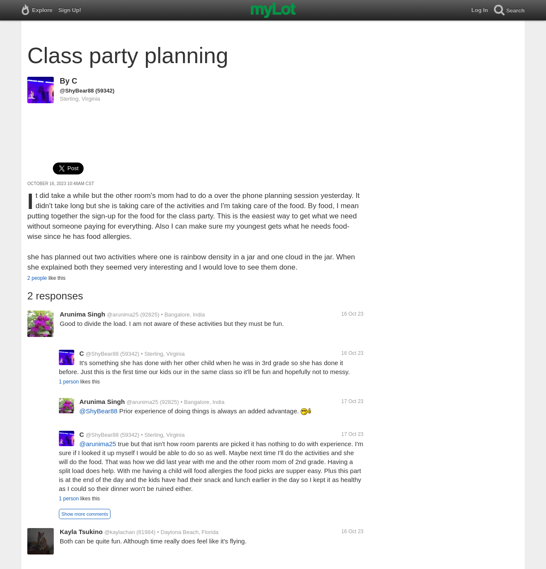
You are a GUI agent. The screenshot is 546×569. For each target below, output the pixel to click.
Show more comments (84, 514)
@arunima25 (123, 314)
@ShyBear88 (77, 90)
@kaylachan (119, 532)
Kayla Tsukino (81, 531)
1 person (69, 382)
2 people (37, 278)
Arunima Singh (82, 314)
